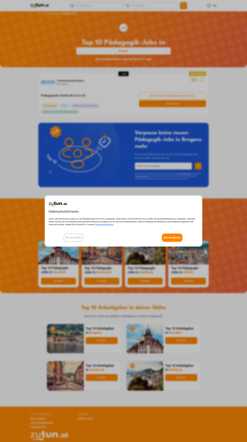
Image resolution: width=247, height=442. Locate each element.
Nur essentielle (73, 237)
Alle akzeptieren (172, 237)
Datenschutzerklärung (104, 224)
